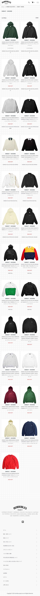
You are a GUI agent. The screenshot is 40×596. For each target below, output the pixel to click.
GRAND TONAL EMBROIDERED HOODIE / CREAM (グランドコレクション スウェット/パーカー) (10, 442)
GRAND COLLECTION (10, 6)
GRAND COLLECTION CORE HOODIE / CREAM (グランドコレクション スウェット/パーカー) (10, 230)
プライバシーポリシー (7, 549)
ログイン (5, 577)
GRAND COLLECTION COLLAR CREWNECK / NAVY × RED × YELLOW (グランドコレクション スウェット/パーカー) (29, 266)
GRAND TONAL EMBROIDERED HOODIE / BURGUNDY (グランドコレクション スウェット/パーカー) (10, 408)
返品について (6, 537)
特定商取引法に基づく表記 (8, 545)
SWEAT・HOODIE (20, 6)
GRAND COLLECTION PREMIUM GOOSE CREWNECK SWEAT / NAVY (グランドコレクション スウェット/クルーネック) (29, 442)
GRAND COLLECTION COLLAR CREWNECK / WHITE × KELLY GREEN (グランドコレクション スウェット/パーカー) (10, 302)
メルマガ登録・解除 (7, 553)
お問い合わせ (6, 584)
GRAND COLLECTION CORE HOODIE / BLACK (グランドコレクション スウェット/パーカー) (29, 230)
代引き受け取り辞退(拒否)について (10, 557)
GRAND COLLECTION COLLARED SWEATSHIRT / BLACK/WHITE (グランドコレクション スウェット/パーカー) (29, 157)
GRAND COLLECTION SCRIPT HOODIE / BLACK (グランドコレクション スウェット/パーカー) (29, 44)
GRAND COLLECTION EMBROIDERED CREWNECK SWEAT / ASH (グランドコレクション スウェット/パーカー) (10, 119)
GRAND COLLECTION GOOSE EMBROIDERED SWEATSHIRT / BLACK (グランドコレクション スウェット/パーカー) (10, 266)
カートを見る (6, 580)
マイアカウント (6, 569)
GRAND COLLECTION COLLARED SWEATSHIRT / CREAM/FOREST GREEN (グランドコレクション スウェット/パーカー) (10, 157)
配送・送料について (7, 534)
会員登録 (5, 573)
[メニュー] (37, 2)
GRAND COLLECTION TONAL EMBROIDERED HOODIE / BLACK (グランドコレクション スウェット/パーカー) (10, 338)
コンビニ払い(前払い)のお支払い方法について (12, 561)
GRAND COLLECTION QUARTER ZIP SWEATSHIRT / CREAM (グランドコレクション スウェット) (10, 193)
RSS (4, 565)
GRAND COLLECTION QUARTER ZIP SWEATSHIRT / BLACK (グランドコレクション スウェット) (29, 193)
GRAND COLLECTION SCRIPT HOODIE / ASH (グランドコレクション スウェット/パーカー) (10, 81)
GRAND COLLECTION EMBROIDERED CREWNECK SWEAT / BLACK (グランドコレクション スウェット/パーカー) (29, 119)
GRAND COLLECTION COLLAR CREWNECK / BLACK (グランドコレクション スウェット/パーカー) (29, 302)
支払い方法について (7, 541)
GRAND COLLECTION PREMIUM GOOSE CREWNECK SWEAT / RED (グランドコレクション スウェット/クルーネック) (10, 475)
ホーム (3, 6)
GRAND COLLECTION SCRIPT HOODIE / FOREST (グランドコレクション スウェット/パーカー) (10, 44)
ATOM (7, 565)
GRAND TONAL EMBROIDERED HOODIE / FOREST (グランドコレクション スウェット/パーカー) (29, 408)
